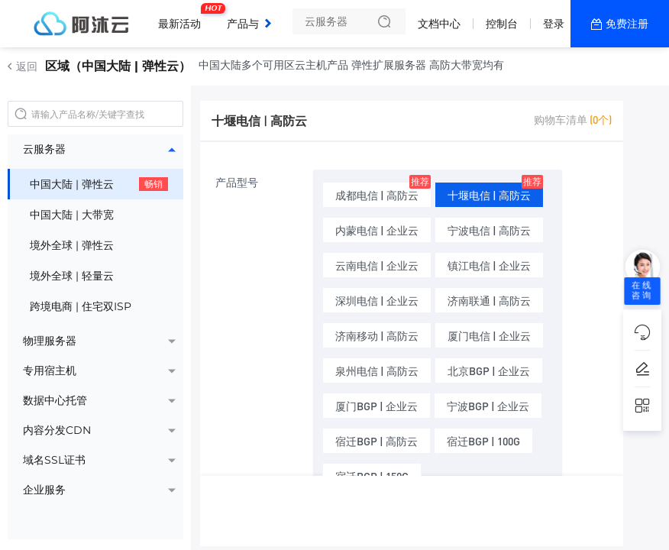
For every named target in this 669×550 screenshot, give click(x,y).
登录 (553, 24)
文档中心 (439, 24)
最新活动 (183, 18)
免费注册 (627, 24)
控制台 (502, 24)
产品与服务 (253, 24)
